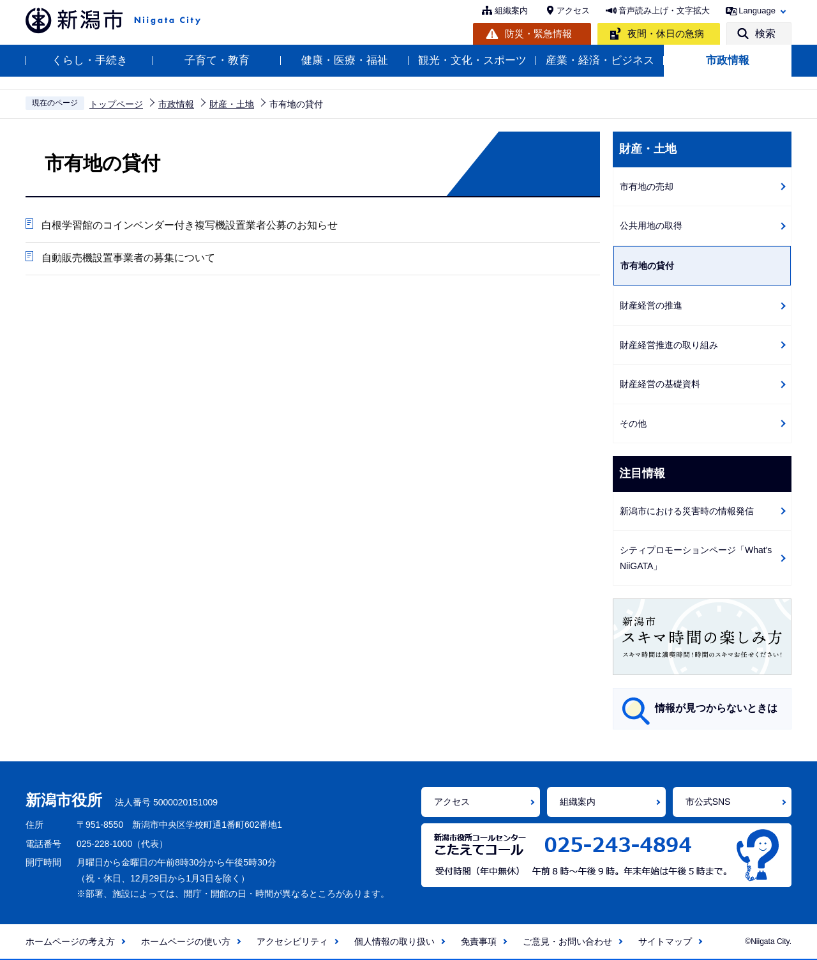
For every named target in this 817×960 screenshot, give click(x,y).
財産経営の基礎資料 (660, 384)
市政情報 (727, 60)
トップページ (116, 104)
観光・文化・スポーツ (472, 60)
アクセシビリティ (292, 941)
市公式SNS (708, 801)
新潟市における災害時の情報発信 (687, 511)
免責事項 (479, 941)
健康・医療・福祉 (344, 60)
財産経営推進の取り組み (669, 345)
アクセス (573, 10)
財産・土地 (231, 104)
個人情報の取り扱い (394, 941)
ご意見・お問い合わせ (567, 941)
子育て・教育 (217, 60)
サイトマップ (665, 941)
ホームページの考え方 (70, 941)
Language (757, 10)
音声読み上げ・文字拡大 (664, 10)
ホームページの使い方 (185, 941)
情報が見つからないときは (716, 708)
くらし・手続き (90, 60)
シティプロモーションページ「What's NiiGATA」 (696, 558)
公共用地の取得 (651, 225)
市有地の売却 (646, 186)
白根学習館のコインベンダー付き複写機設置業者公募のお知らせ (189, 225)
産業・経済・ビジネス (600, 60)
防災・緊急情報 (538, 33)
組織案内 (511, 10)
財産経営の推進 (651, 305)
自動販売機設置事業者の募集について (128, 257)
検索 (765, 33)
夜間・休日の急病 (665, 33)
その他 (633, 423)
